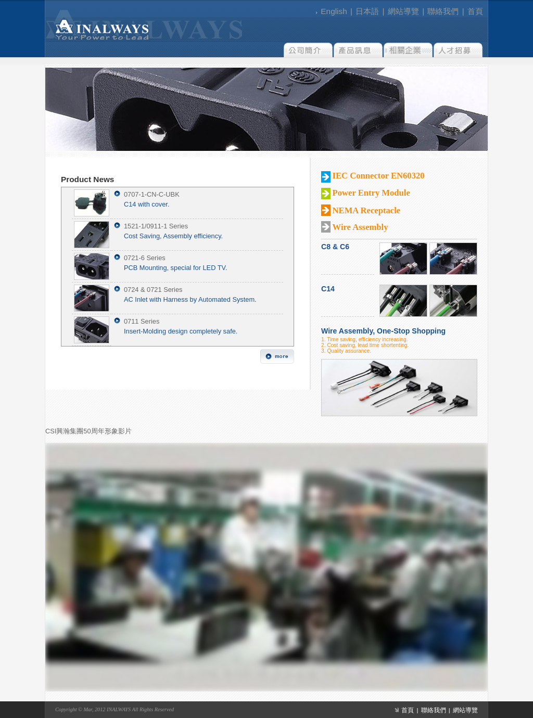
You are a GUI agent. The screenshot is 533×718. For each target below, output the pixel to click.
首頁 (475, 11)
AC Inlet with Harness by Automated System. (190, 299)
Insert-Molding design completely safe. (180, 331)
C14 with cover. (147, 204)
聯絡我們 (443, 11)
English (334, 11)
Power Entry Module (371, 193)
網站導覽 (403, 11)
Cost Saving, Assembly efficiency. (173, 236)
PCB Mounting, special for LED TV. (175, 268)
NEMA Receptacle (367, 210)
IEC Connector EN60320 (379, 176)
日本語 (367, 11)
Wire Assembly (360, 227)
